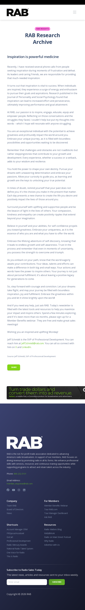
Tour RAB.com (50, 509)
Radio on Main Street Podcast (57, 537)
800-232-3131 (20, 473)
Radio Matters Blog (53, 529)
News (9, 513)
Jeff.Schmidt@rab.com (32, 343)
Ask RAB (48, 517)
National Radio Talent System (20, 548)
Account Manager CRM (17, 529)
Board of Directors (15, 509)
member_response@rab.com (20, 483)
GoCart (10, 537)
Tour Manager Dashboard (56, 513)
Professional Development (18, 540)
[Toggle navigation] (74, 12)
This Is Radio (12, 556)
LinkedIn (26, 347)
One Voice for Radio (15, 552)
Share (14, 367)
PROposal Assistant (15, 533)
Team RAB (11, 505)
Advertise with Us (52, 544)
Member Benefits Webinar (56, 505)
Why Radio (49, 540)
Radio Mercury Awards (17, 544)
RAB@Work (49, 533)
